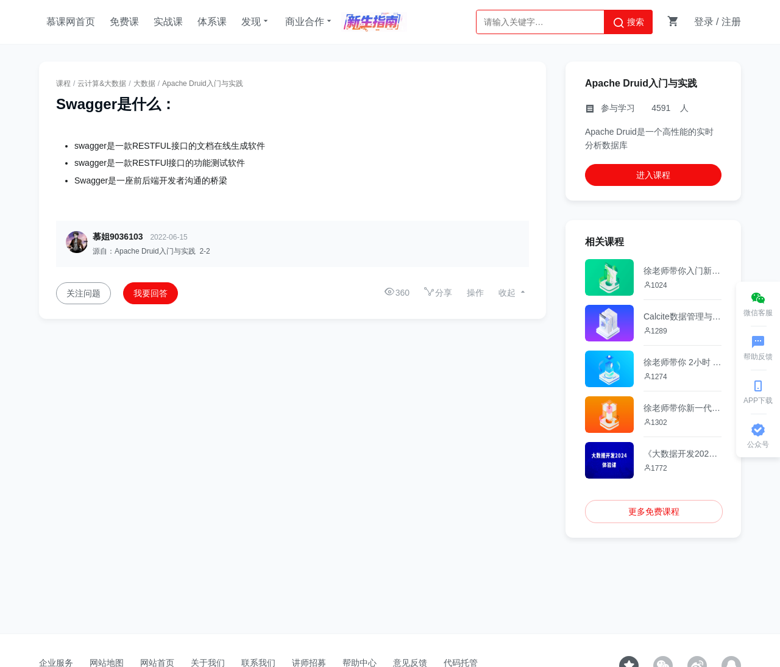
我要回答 (150, 293)
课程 (63, 83)
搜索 (628, 22)
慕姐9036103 (118, 236)
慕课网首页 (70, 21)
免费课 (124, 21)
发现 (256, 21)
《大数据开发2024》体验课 (683, 453)
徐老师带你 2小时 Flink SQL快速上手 (683, 362)
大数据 (144, 83)
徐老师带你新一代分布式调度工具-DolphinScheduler (683, 408)
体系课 (212, 21)
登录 (704, 21)
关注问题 (83, 293)
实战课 (168, 21)
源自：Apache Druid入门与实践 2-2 (151, 251)
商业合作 (309, 21)
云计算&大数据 (101, 83)
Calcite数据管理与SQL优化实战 (683, 316)
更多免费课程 (653, 511)
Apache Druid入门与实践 (202, 83)
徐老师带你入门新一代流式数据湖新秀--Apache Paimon (683, 271)
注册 (731, 21)
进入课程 (653, 175)
